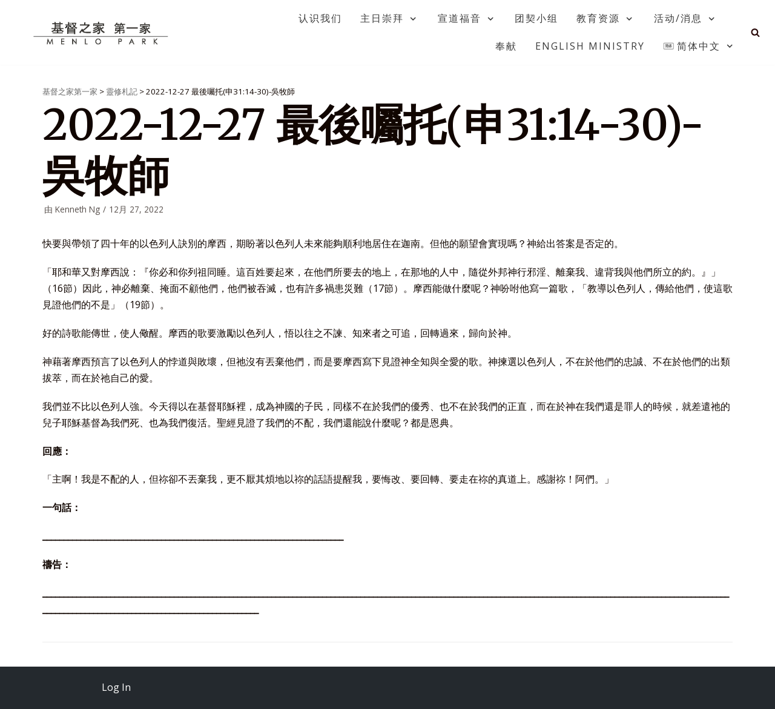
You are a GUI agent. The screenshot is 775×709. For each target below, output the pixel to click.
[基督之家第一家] (102, 32)
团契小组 (536, 18)
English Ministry (590, 46)
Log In (116, 687)
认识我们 (320, 18)
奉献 (506, 46)
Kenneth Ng (77, 209)
